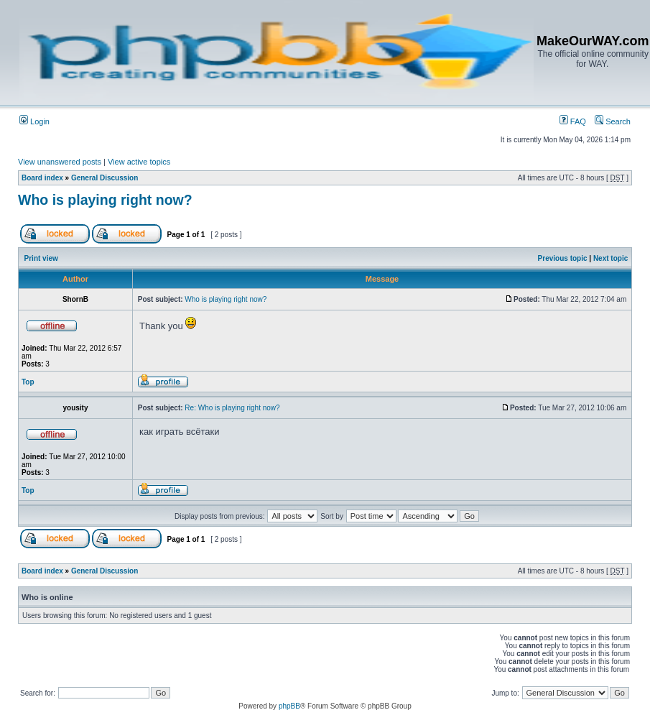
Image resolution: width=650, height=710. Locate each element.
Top (28, 382)
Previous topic (563, 258)
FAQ (573, 121)
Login (34, 121)
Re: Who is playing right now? (232, 408)
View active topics (139, 161)
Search (613, 121)
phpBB (289, 706)
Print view (41, 258)
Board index (42, 178)
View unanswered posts (59, 161)
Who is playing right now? (105, 200)
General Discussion (104, 178)
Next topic (610, 258)
